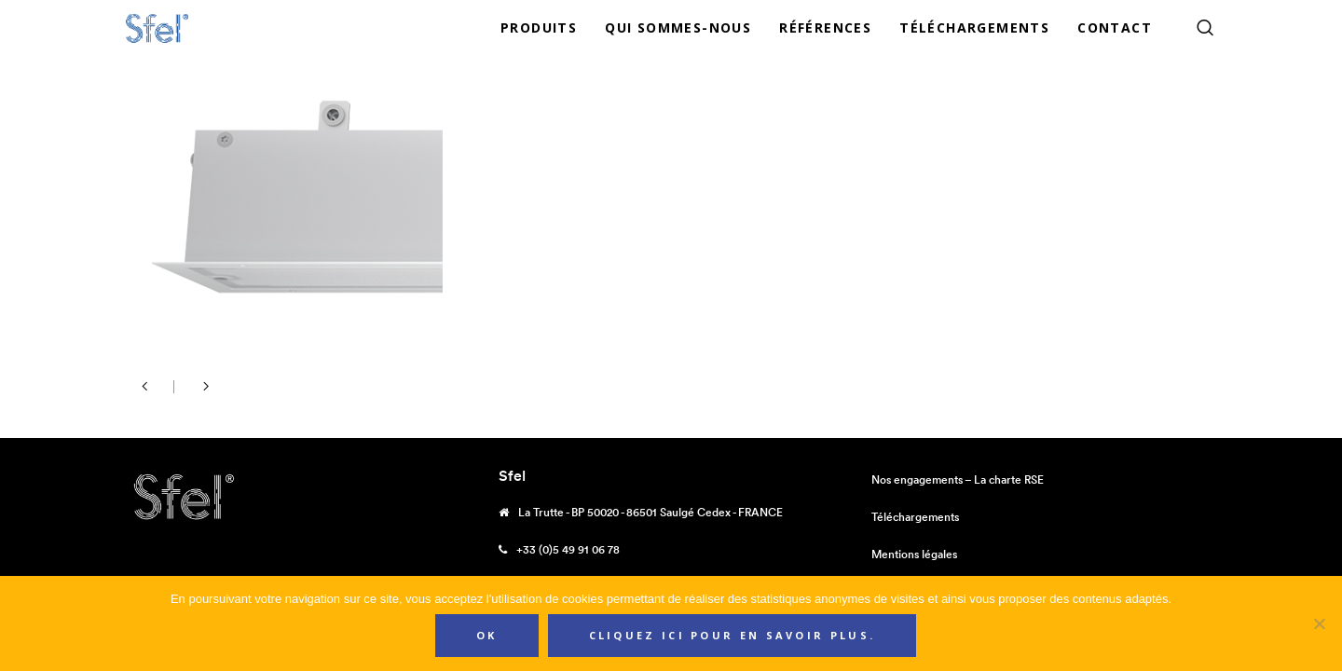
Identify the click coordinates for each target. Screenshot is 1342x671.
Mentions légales (914, 554)
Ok (487, 635)
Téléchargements (915, 517)
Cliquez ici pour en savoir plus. (732, 635)
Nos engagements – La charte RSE (957, 479)
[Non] (1318, 623)
